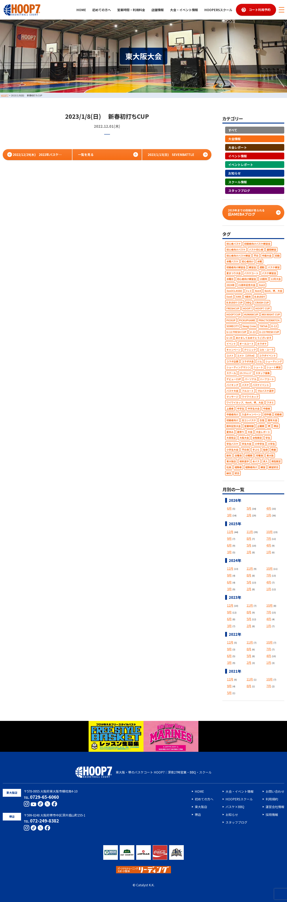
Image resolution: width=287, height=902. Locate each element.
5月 (249, 508)
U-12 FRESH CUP (236, 332)
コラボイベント (267, 355)
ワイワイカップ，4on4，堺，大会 (244, 402)
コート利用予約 (260, 9)
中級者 (266, 408)
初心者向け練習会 (246, 279)
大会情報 (234, 139)
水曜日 (230, 279)
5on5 (229, 296)
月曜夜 (259, 455)
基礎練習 (271, 249)
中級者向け (232, 414)
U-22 (253, 332)
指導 (265, 449)
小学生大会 (232, 449)
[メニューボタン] (281, 9)
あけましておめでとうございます (253, 338)
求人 (265, 461)
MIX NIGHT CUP (271, 314)
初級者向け (232, 420)
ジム (259, 361)
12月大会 (276, 279)
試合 (237, 473)
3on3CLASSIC (234, 291)
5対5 (238, 296)
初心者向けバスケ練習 (238, 255)
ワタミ (270, 402)
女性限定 (257, 438)
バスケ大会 (232, 391)
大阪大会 (244, 438)
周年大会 (272, 420)
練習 (263, 467)
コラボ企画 (232, 361)
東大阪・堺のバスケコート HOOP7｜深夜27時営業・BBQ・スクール (143, 772)
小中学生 (259, 444)
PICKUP (231, 320)
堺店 (276, 426)
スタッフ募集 (263, 373)
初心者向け (248, 261)
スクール (231, 373)
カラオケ (262, 344)
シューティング (273, 361)
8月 (249, 538)
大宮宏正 (231, 438)
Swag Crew (249, 326)
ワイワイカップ (250, 397)
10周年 (263, 279)
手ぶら (256, 449)
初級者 (278, 414)
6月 (229, 508)
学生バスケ (232, 444)
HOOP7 (247, 308)
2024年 (230, 285)
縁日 (228, 473)
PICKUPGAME (247, 320)
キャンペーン (233, 349)
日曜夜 (238, 455)
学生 (267, 438)
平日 (256, 255)
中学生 (240, 408)
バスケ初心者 (256, 249)
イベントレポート (240, 164)
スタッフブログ (239, 190)
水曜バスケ (232, 261)
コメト (230, 355)
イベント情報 (237, 156)
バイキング (232, 385)
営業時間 (249, 426)
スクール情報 (237, 182)
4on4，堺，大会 (273, 291)
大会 (250, 432)
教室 (273, 449)
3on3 (262, 285)
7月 (268, 538)
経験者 (238, 467)
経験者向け (251, 467)
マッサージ (232, 397)
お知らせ (234, 173)
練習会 (252, 267)
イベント (231, 344)
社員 (228, 467)
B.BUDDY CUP (234, 302)
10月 (269, 531)
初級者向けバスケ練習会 (257, 244)
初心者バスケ (233, 244)
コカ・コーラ (266, 349)
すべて (232, 130)
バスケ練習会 (269, 273)
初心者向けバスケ (235, 249)
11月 (250, 531)
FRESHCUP (232, 308)
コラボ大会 (248, 361)
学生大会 (246, 444)
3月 (229, 515)
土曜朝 (260, 426)
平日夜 (245, 449)
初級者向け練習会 (235, 267)
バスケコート (251, 273)
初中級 (267, 414)
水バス (256, 461)
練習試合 (273, 467)
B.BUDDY (259, 296)
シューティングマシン (238, 367)
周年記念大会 (233, 426)
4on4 (258, 291)
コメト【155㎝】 (246, 355)
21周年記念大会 (246, 285)
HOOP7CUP (233, 314)
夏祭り (240, 432)
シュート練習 (273, 367)
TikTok (263, 326)
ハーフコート (267, 379)
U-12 (274, 326)
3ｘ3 (248, 291)
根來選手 (244, 461)
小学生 (271, 444)
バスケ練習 (274, 267)
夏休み (230, 432)
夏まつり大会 (233, 273)
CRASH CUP (262, 302)
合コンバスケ (249, 420)
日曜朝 (248, 455)
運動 (262, 267)
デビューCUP (233, 379)
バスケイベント (260, 385)
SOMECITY (232, 326)
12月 (230, 531)
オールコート (246, 344)
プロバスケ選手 (265, 391)
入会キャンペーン (251, 414)
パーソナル (250, 379)
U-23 (229, 338)
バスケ (245, 385)
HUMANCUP (251, 314)
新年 (228, 455)
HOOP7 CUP (262, 308)
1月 (268, 515)
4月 (268, 508)
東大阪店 (231, 461)
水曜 (259, 261)
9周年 (248, 296)
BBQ (248, 302)
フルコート (248, 391)
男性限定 (276, 461)
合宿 (262, 420)
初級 (277, 255)
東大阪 (270, 455)
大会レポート (237, 147)
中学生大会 (254, 408)
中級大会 (266, 255)
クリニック (250, 349)
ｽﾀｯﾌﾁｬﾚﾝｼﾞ (245, 373)
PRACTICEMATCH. (269, 320)
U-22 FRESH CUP (269, 332)
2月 (249, 515)
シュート (258, 367)
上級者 (230, 408)
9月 (229, 538)
